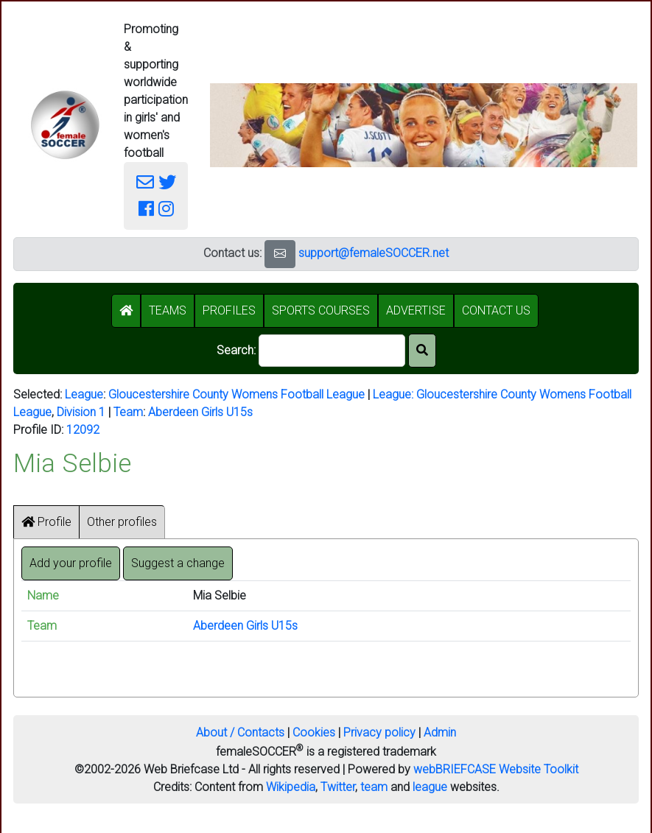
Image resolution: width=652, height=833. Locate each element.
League (84, 394)
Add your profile (70, 563)
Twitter (337, 787)
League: (394, 394)
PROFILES (229, 310)
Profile (46, 522)
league (430, 787)
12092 (82, 430)
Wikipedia (290, 787)
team (374, 787)
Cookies (313, 732)
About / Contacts (240, 732)
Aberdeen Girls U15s (200, 412)
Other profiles (122, 522)
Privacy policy (379, 732)
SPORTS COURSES (321, 310)
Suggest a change (178, 563)
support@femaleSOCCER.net (373, 253)
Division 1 (81, 412)
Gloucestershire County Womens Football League (236, 394)
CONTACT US (496, 310)
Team (128, 412)
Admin (440, 732)
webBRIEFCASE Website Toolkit (495, 769)
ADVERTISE (416, 310)
